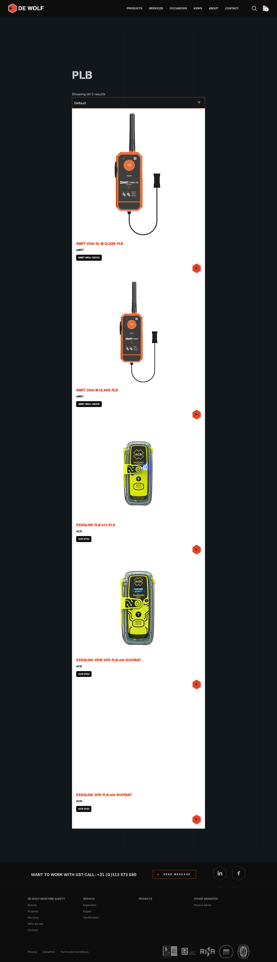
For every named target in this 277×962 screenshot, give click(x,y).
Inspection (89, 905)
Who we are (35, 923)
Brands (32, 905)
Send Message (177, 874)
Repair (87, 911)
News (198, 8)
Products (134, 8)
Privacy (32, 951)
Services (156, 8)
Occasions (178, 8)
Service (89, 898)
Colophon (48, 951)
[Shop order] (138, 102)
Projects (33, 911)
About (213, 8)
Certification (91, 917)
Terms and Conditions (74, 951)
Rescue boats (202, 905)
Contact (231, 8)
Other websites (206, 898)
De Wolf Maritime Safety (46, 898)
